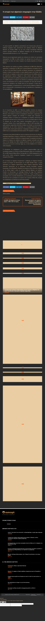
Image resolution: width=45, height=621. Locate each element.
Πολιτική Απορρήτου (34, 595)
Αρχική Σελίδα (28, 594)
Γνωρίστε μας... (13, 1)
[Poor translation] (4, 602)
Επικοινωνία (38, 594)
